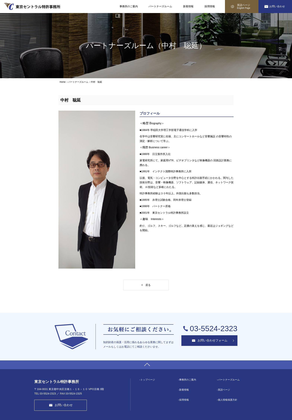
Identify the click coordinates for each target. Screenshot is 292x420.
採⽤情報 (184, 399)
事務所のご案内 (187, 379)
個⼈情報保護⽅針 (227, 399)
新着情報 (184, 389)
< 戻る (146, 284)
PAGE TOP (146, 364)
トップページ (147, 379)
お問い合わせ (277, 6)
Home (63, 82)
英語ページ (243, 7)
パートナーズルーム (78, 82)
